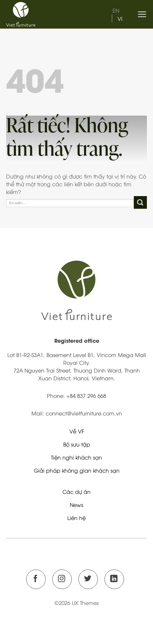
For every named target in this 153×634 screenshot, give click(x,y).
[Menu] (142, 14)
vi (120, 18)
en (116, 10)
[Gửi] (140, 202)
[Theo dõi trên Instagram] (62, 579)
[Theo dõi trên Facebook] (36, 579)
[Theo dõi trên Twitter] (88, 579)
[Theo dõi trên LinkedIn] (114, 579)
